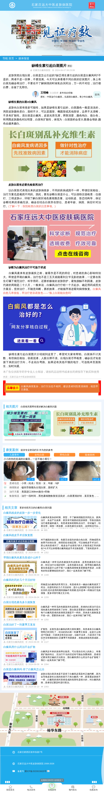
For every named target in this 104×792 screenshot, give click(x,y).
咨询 (97, 94)
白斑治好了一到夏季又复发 (19, 624)
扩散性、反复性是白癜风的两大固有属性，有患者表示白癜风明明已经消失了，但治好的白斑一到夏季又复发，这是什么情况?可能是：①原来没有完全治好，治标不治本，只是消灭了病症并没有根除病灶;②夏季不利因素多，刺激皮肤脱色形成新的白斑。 (71, 634)
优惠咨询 (94, 788)
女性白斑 (39, 454)
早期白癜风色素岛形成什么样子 (22, 557)
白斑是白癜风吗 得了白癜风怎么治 (23, 669)
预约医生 (73, 788)
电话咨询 (31, 788)
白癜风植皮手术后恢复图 (18, 535)
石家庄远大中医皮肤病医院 (23, 377)
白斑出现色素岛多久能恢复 (19, 602)
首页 (11, 58)
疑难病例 (90, 454)
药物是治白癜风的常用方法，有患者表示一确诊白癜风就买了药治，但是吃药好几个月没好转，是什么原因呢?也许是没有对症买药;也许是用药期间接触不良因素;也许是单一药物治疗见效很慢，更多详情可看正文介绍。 (71, 588)
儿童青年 (14, 454)
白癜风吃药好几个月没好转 (19, 579)
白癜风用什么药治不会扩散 (19, 646)
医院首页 (10, 788)
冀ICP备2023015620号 (35, 771)
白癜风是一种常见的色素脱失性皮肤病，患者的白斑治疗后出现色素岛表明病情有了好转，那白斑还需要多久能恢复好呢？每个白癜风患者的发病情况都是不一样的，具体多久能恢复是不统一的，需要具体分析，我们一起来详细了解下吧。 (71, 611)
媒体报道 (23, 58)
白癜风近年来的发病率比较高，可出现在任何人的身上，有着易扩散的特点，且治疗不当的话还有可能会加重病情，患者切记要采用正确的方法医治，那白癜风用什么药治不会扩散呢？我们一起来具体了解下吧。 (71, 655)
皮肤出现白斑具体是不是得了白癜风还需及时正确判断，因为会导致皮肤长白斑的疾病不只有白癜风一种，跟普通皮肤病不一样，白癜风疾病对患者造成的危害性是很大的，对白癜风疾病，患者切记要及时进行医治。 (71, 678)
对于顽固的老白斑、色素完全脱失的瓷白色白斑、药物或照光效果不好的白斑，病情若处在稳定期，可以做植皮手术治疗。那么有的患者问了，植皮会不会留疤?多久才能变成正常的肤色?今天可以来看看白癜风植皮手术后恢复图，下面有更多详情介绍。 (71, 545)
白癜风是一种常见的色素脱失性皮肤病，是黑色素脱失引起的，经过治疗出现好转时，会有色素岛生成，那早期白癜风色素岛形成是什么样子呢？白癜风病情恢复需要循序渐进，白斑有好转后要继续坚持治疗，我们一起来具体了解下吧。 (71, 566)
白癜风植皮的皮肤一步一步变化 (22, 512)
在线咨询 (52, 787)
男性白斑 (64, 454)
